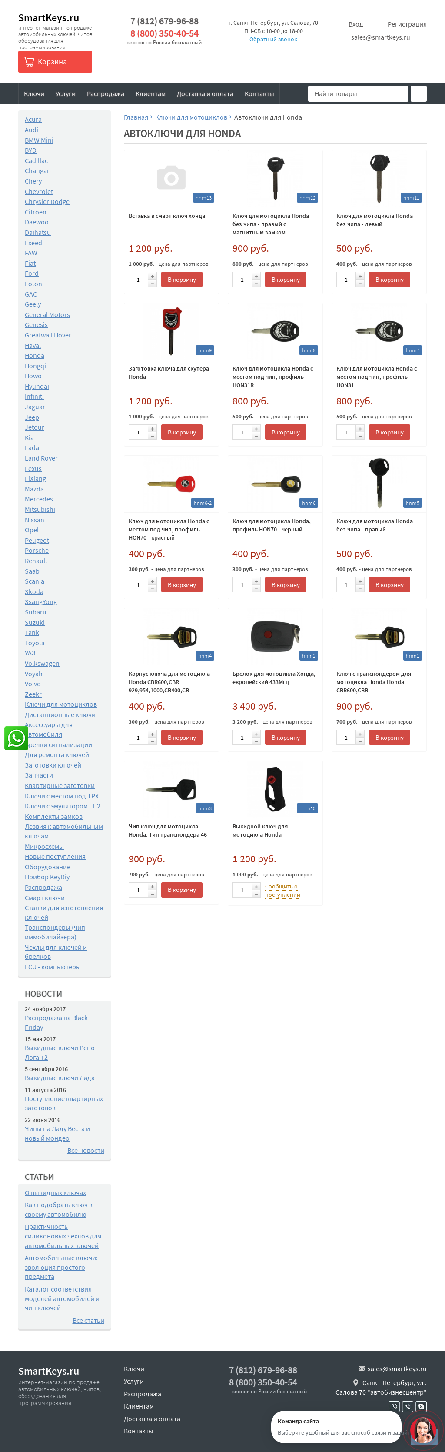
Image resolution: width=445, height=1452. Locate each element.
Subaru (35, 612)
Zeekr (33, 694)
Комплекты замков (54, 816)
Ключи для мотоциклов (61, 704)
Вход (356, 24)
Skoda (34, 591)
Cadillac (36, 160)
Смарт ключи (45, 897)
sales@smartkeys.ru (380, 37)
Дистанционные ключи (60, 714)
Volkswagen (42, 663)
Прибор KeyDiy (47, 876)
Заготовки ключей (53, 765)
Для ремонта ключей (57, 754)
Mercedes (39, 498)
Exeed (33, 242)
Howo (33, 375)
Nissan (34, 519)
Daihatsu (38, 232)
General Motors (47, 314)
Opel (32, 529)
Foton (33, 283)
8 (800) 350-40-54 (164, 33)
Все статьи (88, 1320)
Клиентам (151, 93)
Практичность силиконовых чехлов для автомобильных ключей (63, 1235)
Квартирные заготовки (60, 785)
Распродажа (105, 93)
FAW (31, 252)
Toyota (35, 642)
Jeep (32, 417)
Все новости (85, 1150)
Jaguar (35, 406)
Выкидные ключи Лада (60, 1077)
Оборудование (47, 866)
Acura (33, 119)
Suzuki (35, 622)
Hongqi (35, 365)
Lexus (33, 468)
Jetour (34, 427)
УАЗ (30, 652)
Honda (34, 355)
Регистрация (407, 24)
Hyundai (37, 386)
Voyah (34, 673)
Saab (32, 571)
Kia (29, 437)
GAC (31, 294)
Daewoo (37, 221)
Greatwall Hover (48, 334)
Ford (32, 273)
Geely (33, 304)
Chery (33, 181)
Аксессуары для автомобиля (49, 729)
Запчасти (39, 775)
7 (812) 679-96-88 (164, 21)
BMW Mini (39, 140)
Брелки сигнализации (58, 744)
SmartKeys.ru (48, 17)
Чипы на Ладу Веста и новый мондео (57, 1133)
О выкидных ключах (55, 1192)
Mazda (34, 488)
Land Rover (41, 458)
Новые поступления (55, 856)
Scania (34, 581)
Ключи (34, 93)
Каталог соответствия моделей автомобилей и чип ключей (62, 1298)
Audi (31, 129)
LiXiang (35, 478)
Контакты (259, 93)
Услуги (66, 93)
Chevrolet (39, 191)
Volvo (33, 683)
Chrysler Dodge (47, 201)
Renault (36, 560)
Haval (33, 345)
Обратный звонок (273, 39)
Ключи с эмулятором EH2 (62, 805)
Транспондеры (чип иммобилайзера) (55, 932)
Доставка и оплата (205, 93)
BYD (31, 150)
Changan (38, 170)
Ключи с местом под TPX (62, 795)
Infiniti (34, 396)
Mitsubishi (40, 509)
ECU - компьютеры (53, 966)
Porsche (37, 550)
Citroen (35, 211)
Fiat (30, 263)
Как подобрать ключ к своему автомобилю (59, 1209)
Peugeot (37, 540)
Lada (32, 447)
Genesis (36, 324)
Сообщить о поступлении (282, 890)
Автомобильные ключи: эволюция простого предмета (61, 1267)
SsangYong (41, 601)
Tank (32, 632)
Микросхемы (44, 846)
